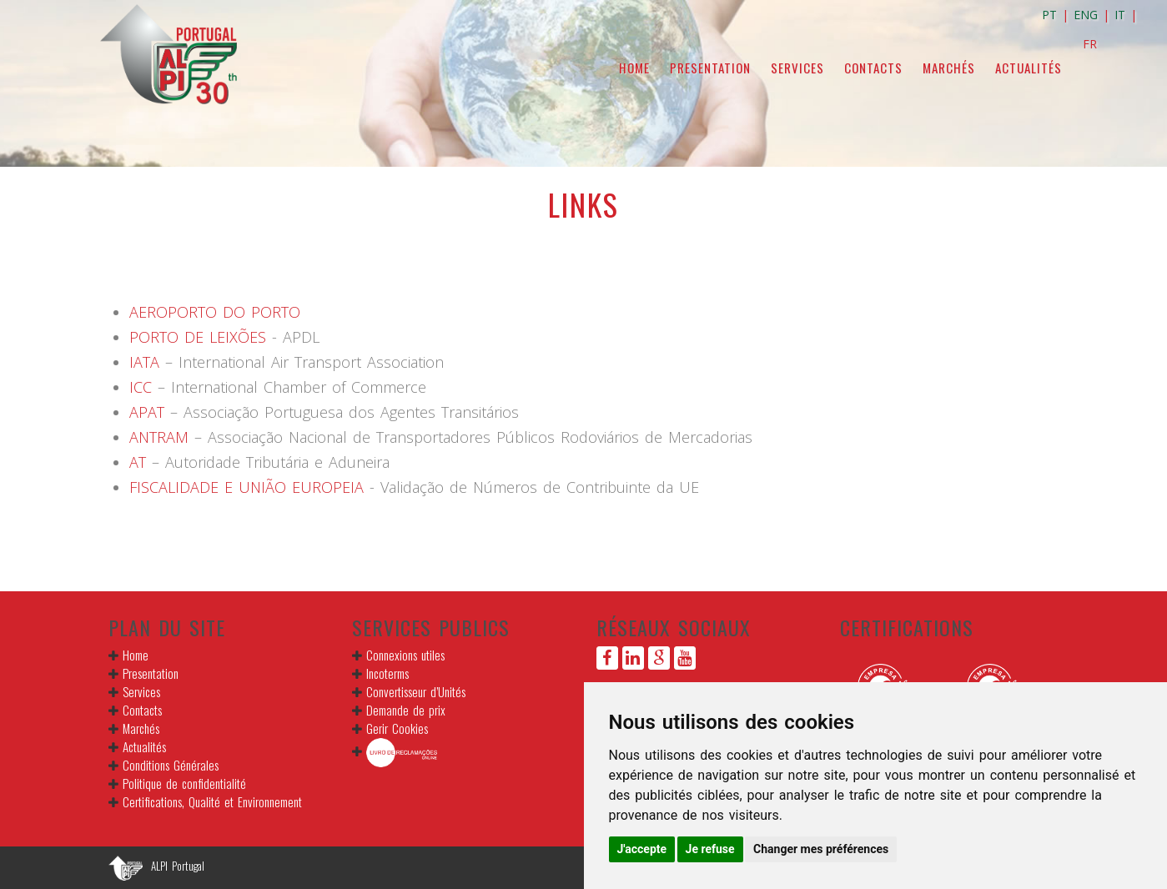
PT (1049, 15)
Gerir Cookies (397, 728)
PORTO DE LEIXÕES (197, 337)
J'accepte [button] (642, 849)
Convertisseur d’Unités (415, 691)
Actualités (1028, 67)
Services (797, 67)
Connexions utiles (405, 654)
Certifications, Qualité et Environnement (212, 801)
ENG (1086, 15)
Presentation (710, 67)
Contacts (873, 67)
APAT (149, 412)
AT (137, 462)
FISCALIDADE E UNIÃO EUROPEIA (246, 487)
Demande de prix (405, 710)
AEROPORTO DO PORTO (214, 312)
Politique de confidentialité (184, 783)
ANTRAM (161, 437)
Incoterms (387, 673)
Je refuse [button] (710, 849)
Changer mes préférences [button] (820, 849)
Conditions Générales (171, 765)
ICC (143, 387)
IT (1119, 15)
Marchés (949, 67)
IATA (144, 362)
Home (634, 67)
